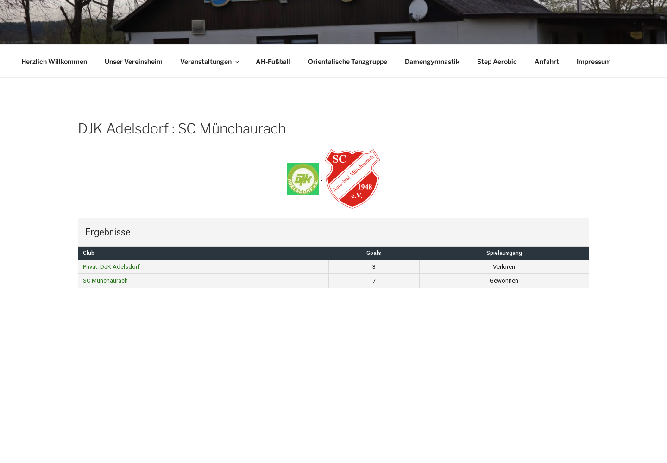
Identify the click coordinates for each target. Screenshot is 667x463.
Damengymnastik (432, 61)
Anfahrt (547, 61)
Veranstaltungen (210, 61)
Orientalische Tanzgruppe (347, 61)
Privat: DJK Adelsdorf (111, 266)
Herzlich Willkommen (54, 61)
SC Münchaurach (105, 280)
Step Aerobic (497, 61)
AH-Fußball (273, 61)
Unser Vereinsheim (134, 61)
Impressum (594, 61)
